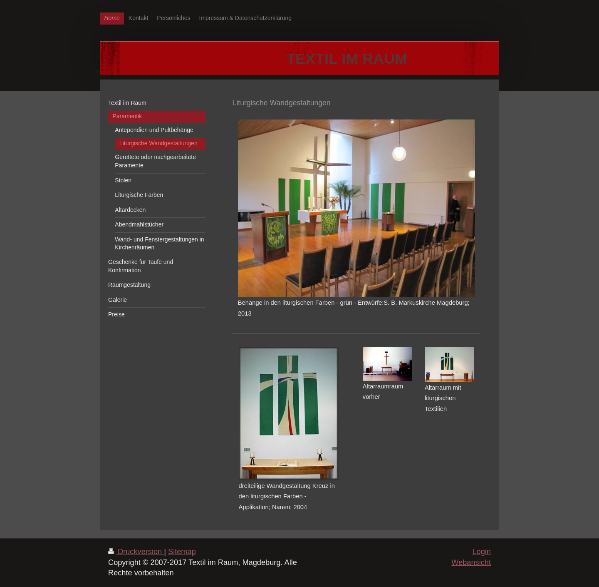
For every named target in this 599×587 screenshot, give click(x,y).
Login (481, 551)
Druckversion (136, 551)
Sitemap (182, 551)
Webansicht (471, 562)
